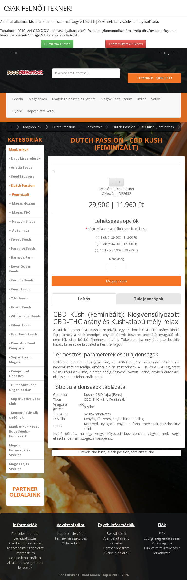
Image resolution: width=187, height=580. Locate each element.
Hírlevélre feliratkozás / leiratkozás (162, 550)
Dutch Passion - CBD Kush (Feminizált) (143, 127)
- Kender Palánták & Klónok (23, 415)
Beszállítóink (116, 533)
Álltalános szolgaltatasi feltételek (25, 565)
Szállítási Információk (25, 543)
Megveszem (116, 281)
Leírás (84, 298)
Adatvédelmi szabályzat (25, 548)
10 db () (116, 250)
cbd (151, 452)
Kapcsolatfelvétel (70, 533)
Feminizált (94, 127)
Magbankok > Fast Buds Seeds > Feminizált (24, 431)
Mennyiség (116, 259)
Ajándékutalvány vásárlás (116, 540)
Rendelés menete (25, 533)
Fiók (162, 533)
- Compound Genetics (19, 373)
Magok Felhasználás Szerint (19, 450)
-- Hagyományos (22, 221)
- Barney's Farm (21, 257)
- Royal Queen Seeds (20, 268)
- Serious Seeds (21, 280)
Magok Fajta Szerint (19, 466)
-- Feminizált (19, 194)
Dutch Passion (63, 127)
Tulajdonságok (148, 298)
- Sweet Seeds (20, 239)
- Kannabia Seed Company (22, 345)
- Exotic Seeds (20, 307)
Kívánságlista (162, 543)
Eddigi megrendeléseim (162, 538)
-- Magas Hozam (22, 203)
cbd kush (98, 452)
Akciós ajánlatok (116, 553)
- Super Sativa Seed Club (24, 401)
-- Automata (19, 230)
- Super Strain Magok (20, 359)
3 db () (116, 238)
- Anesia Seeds (20, 167)
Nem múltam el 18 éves (126, 44)
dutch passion (118, 452)
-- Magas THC (19, 212)
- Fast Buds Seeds (23, 334)
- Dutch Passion (22, 185)
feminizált (139, 452)
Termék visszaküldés (70, 538)
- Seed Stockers (21, 176)
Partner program (116, 548)
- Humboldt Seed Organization (23, 387)
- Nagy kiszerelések (24, 158)
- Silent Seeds (20, 325)
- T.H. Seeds (18, 298)
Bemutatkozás (25, 538)
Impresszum (25, 553)
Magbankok (32, 127)
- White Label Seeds (25, 316)
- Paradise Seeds (22, 248)
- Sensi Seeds (19, 289)
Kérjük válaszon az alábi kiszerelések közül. (117, 229)
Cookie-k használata (25, 557)
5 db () (116, 244)
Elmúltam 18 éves (57, 44)
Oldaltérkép (71, 543)
